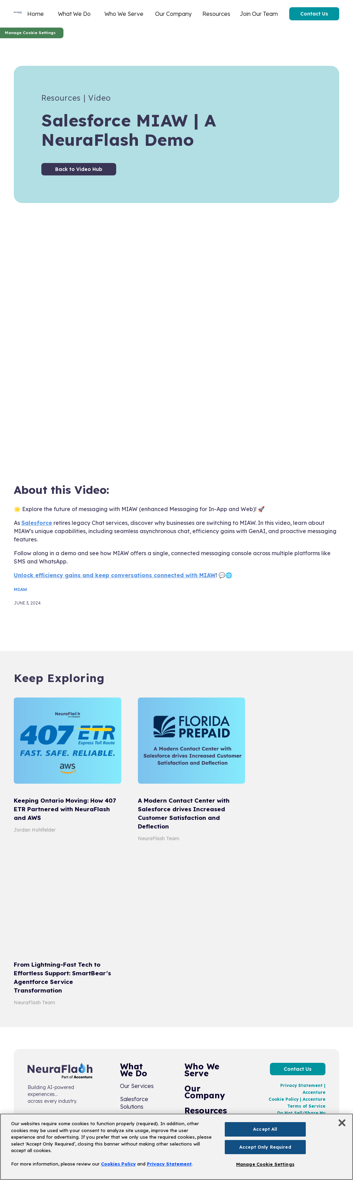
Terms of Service (306, 1106)
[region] (176, 1146)
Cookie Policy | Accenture (297, 1099)
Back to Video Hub (78, 169)
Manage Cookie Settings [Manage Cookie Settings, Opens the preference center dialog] (265, 1164)
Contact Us (314, 14)
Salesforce (36, 522)
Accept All (265, 1129)
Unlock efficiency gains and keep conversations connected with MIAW (115, 575)
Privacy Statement (169, 1164)
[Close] (342, 1122)
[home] (18, 14)
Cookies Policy (118, 1164)
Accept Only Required (265, 1147)
